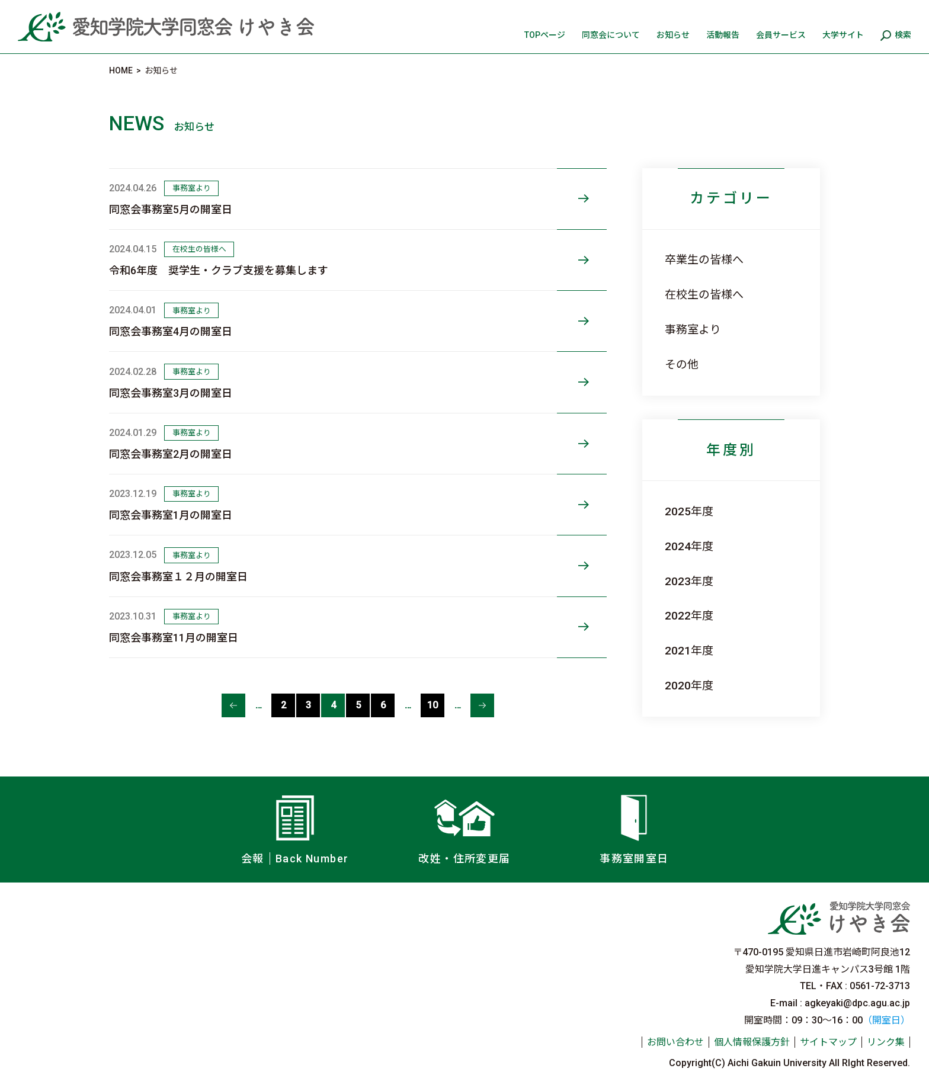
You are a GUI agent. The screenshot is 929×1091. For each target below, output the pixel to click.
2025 (678, 511)
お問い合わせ (675, 1042)
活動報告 (722, 35)
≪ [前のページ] (233, 705)
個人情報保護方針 (752, 1042)
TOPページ (544, 35)
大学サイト (843, 35)
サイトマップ (828, 1042)
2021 (678, 650)
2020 (678, 685)
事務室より (693, 329)
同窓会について (611, 35)
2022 (678, 615)
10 (432, 705)
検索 (903, 35)
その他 (682, 364)
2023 (678, 581)
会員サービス (781, 35)
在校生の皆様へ (704, 294)
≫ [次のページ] (482, 705)
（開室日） (886, 1020)
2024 (678, 546)
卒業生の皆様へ (704, 260)
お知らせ (673, 35)
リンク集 (886, 1042)
